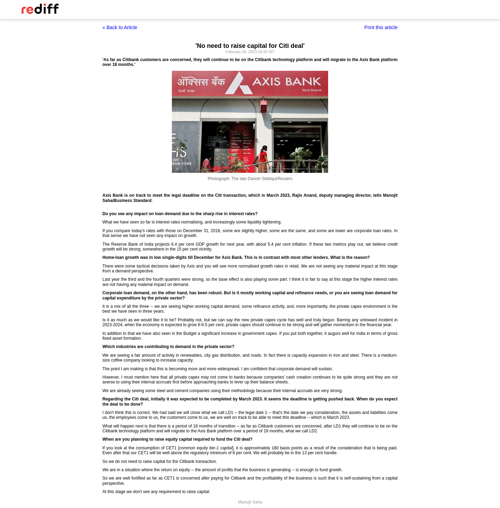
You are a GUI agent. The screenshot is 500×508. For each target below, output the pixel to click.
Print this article (381, 27)
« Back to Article (119, 27)
